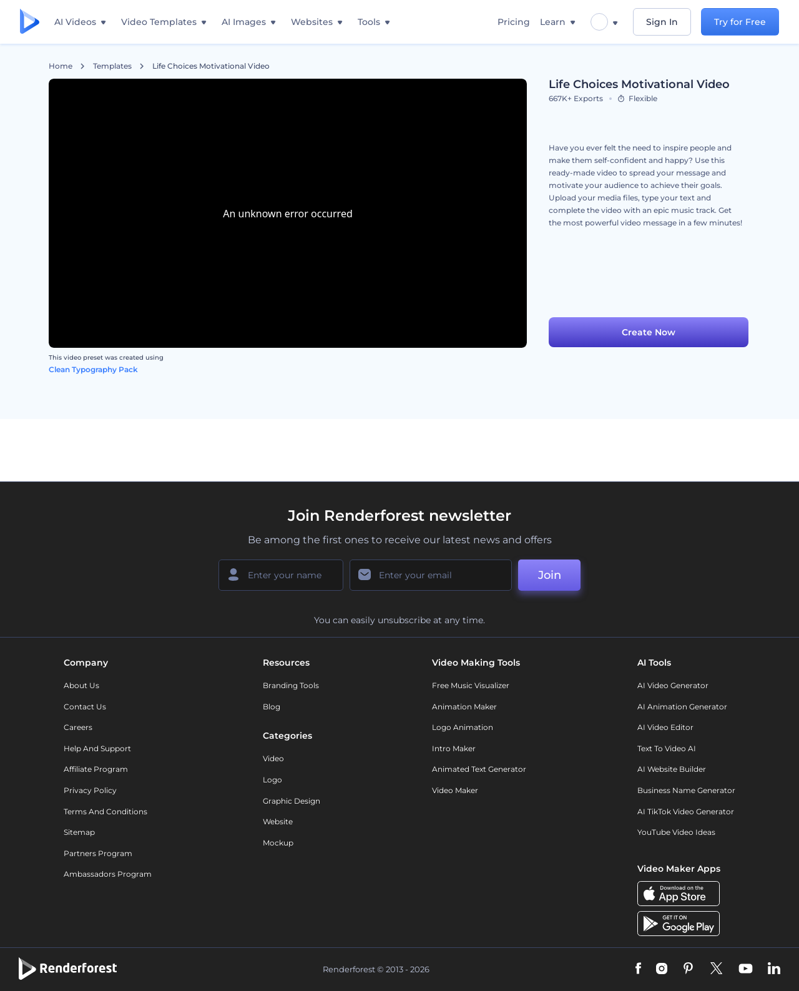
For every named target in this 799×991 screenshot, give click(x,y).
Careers (78, 727)
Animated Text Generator (479, 769)
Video (273, 758)
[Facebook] (638, 969)
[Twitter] (716, 969)
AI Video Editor (665, 727)
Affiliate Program (96, 769)
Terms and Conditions (105, 811)
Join (549, 575)
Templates (112, 66)
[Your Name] (280, 575)
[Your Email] (431, 575)
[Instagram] (661, 969)
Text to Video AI (666, 748)
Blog (271, 706)
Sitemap (79, 832)
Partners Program (98, 853)
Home (60, 66)
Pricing (514, 21)
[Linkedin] (774, 969)
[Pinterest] (688, 969)
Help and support (97, 748)
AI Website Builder (671, 769)
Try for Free (740, 21)
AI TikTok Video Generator (685, 811)
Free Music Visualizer (470, 685)
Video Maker (455, 790)
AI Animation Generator (682, 706)
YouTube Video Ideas (676, 832)
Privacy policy (90, 790)
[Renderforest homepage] (29, 22)
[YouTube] (745, 969)
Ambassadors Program (108, 874)
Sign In (662, 21)
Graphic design (291, 801)
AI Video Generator (672, 685)
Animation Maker (464, 706)
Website (278, 821)
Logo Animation (462, 727)
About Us (81, 685)
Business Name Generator (686, 790)
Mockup (278, 842)
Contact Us (85, 706)
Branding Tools (291, 685)
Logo (272, 779)
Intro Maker (454, 748)
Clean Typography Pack (93, 369)
